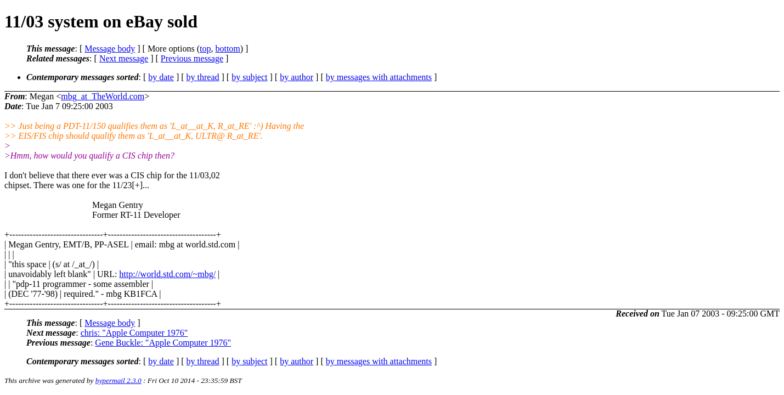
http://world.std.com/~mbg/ (167, 274)
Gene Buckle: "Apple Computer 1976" (163, 342)
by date (161, 77)
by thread (203, 77)
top (205, 48)
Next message (123, 58)
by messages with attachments (379, 77)
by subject (249, 77)
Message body (109, 48)
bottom (227, 48)
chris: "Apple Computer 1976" (134, 332)
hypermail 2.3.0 (118, 380)
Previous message (192, 58)
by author (296, 77)
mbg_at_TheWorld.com (102, 96)
